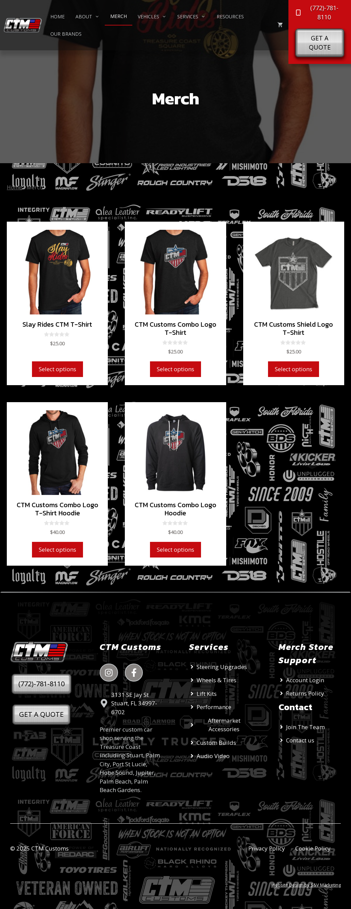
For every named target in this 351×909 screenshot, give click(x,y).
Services (194, 16)
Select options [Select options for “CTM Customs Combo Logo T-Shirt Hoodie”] (57, 549)
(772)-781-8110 (41, 683)
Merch (118, 16)
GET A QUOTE (41, 714)
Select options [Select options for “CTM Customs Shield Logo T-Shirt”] (293, 369)
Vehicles (155, 16)
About (90, 16)
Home (57, 16)
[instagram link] (109, 673)
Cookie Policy (313, 848)
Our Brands (66, 34)
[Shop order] (307, 204)
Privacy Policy (266, 848)
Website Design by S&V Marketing (306, 885)
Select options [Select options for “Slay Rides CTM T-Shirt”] (57, 369)
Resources (230, 16)
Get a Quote (320, 42)
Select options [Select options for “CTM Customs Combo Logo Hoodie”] (175, 549)
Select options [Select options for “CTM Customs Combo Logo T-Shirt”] (175, 369)
